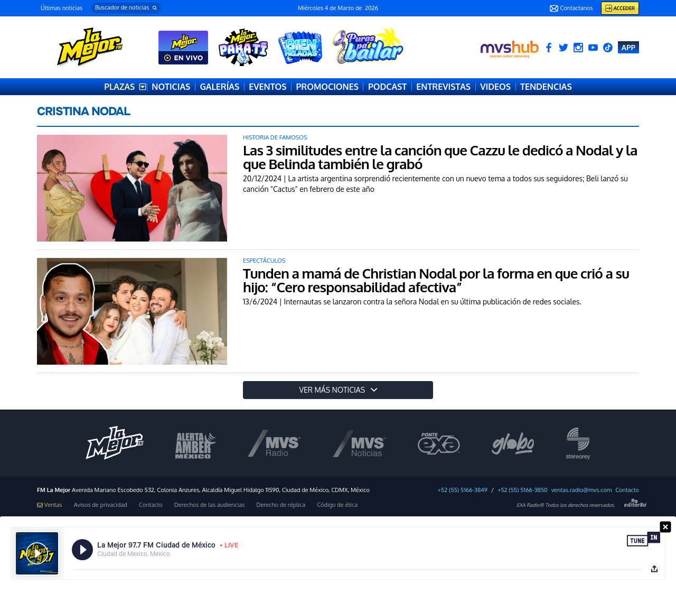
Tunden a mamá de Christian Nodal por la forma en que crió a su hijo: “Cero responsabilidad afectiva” (436, 279)
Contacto (627, 490)
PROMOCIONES (327, 86)
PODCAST (387, 86)
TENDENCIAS (546, 86)
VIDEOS (495, 86)
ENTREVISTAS (443, 86)
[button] (126, 8)
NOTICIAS (171, 86)
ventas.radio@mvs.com (581, 490)
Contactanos (571, 8)
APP (628, 47)
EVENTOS (267, 86)
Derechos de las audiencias (209, 505)
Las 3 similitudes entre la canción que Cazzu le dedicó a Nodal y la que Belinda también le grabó (440, 156)
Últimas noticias (61, 8)
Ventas (49, 505)
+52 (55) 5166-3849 (462, 490)
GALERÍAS (219, 86)
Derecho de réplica (280, 505)
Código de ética (337, 505)
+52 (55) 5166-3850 (522, 490)
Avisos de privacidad (100, 505)
